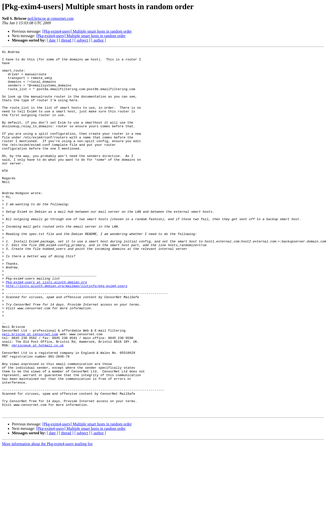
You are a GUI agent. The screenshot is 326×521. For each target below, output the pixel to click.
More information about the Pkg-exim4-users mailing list (47, 517)
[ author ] (98, 40)
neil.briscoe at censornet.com (50, 18)
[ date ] (52, 40)
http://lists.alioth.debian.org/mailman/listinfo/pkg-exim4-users (66, 333)
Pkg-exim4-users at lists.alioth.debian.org (46, 329)
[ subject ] (82, 40)
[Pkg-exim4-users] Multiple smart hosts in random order (87, 31)
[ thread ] (66, 40)
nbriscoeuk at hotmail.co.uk (38, 404)
